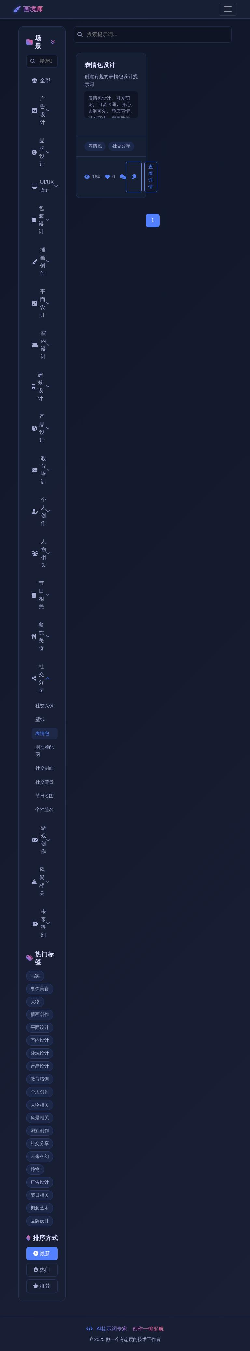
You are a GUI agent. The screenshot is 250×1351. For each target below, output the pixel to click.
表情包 (42, 733)
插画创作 (41, 261)
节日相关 (41, 594)
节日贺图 (44, 795)
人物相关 (41, 553)
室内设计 (41, 344)
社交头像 (44, 705)
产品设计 (41, 428)
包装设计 (41, 219)
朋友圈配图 (44, 751)
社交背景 (44, 782)
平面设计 (41, 303)
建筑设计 (41, 386)
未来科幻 (41, 923)
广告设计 (41, 110)
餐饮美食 (41, 636)
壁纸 (40, 719)
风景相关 (41, 881)
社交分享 (41, 678)
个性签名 (44, 809)
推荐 (41, 1286)
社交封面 (44, 768)
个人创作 (41, 511)
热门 (41, 1270)
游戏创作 (41, 839)
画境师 (28, 9)
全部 (41, 80)
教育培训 (41, 469)
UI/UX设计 (45, 186)
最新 (41, 1253)
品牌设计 (41, 152)
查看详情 (150, 176)
